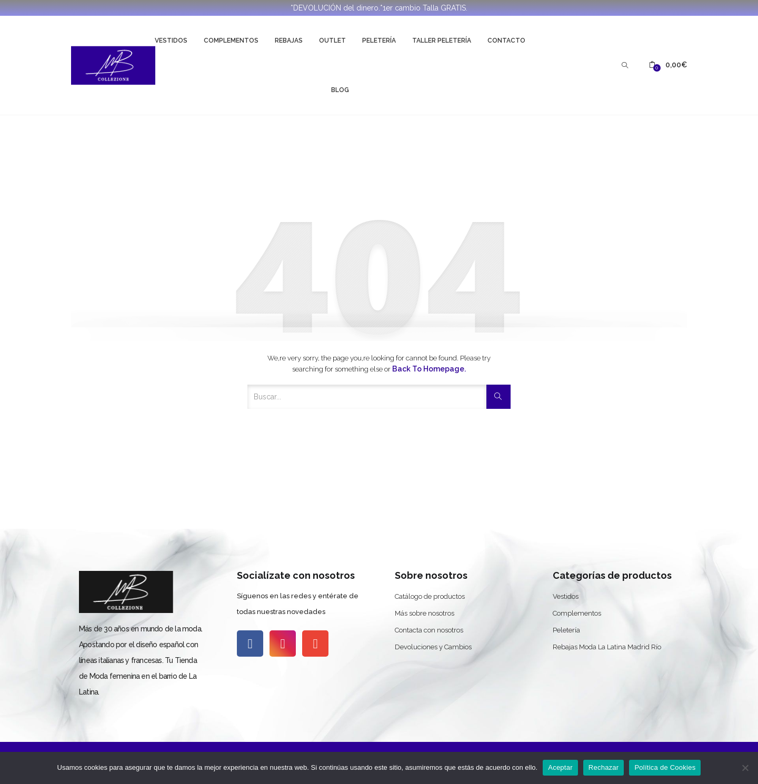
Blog (340, 90)
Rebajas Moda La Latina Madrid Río (607, 647)
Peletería (379, 40)
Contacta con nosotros (429, 630)
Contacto (506, 40)
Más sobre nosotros (424, 613)
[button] (668, 65)
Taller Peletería (441, 40)
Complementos (231, 40)
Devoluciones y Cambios (433, 647)
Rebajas (289, 40)
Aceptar (560, 767)
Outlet (332, 40)
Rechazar (604, 767)
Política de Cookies (664, 767)
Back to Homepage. (429, 369)
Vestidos (171, 40)
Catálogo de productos (430, 596)
